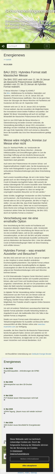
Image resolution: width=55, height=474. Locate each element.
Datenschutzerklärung (19, 454)
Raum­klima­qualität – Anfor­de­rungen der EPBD (21, 371)
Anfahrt (20, 473)
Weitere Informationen (29, 459)
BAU (8, 93)
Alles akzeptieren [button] (29, 466)
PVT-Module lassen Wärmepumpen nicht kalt (21, 398)
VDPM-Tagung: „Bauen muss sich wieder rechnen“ (23, 411)
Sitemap (34, 473)
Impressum (17, 451)
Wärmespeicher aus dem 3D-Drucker (18, 384)
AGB (27, 473)
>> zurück (7, 60)
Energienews (12, 361)
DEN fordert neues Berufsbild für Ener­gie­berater (22, 425)
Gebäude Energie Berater (41, 354)
